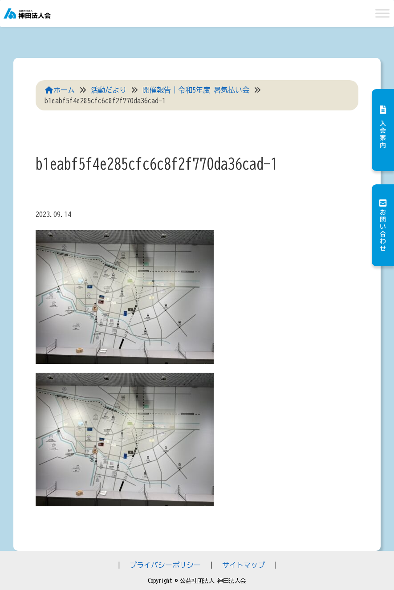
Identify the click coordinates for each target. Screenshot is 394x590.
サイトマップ (243, 565)
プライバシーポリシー (165, 565)
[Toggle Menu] (382, 13)
